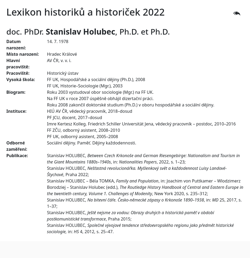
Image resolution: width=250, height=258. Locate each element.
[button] (237, 13)
